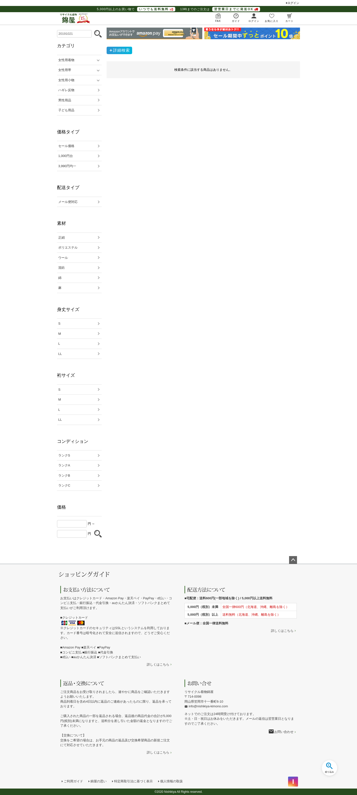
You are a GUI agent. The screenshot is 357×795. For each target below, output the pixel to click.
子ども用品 (66, 110)
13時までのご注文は (220, 9)
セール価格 (66, 146)
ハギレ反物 (66, 90)
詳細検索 (121, 50)
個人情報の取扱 (171, 781)
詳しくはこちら (158, 664)
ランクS (64, 455)
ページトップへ (293, 560)
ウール (63, 258)
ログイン (293, 3)
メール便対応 (68, 202)
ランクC (64, 485)
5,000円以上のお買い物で (136, 9)
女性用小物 (66, 80)
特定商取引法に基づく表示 (133, 781)
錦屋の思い (98, 781)
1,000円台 (65, 156)
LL (60, 354)
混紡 (61, 267)
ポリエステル (68, 247)
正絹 (61, 237)
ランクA (64, 465)
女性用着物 (66, 60)
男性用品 (64, 100)
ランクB (64, 475)
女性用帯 (64, 70)
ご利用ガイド (73, 781)
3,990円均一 (67, 166)
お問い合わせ (284, 732)
